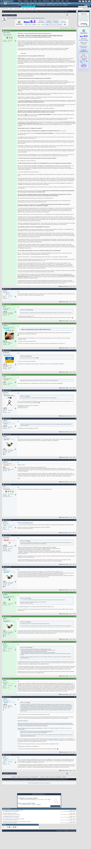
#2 (75, 288)
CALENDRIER (58, 777)
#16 (75, 616)
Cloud (22, 3)
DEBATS (47, 777)
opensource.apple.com (23, 720)
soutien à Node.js (29, 42)
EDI (45, 3)
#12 (75, 519)
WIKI (58, 5)
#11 (75, 484)
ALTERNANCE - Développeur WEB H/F (28, 798)
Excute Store (24, 407)
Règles (34, 8)
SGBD (56, 3)
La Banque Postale (25, 804)
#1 (75, 30)
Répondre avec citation (63, 286)
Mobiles (64, 3)
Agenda (27, 8)
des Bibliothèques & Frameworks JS (57, 343)
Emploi (52, 1)
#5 (75, 350)
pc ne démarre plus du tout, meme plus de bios (13, 810)
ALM (28, 3)
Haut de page (72, 830)
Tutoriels (26, 1)
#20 (75, 754)
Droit (62, 1)
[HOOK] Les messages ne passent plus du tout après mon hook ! (17, 821)
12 (71, 286)
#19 (75, 696)
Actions (10, 8)
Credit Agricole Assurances (28, 799)
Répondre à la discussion (9, 15)
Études (58, 1)
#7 (75, 390)
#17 (75, 641)
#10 (75, 459)
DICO (61, 5)
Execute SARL (26, 406)
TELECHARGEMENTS (33, 777)
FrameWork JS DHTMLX (29, 343)
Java (36, 3)
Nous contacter (60, 830)
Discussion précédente (34, 783)
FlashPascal (36, 405)
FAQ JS (34, 341)
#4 (75, 323)
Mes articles (27, 405)
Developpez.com (66, 830)
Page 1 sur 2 (63, 14)
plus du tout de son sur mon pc (9, 813)
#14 (75, 566)
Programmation (50, 3)
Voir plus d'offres (55, 806)
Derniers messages (4, 8)
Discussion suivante (45, 783)
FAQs (24, 777)
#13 (75, 535)
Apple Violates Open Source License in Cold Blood (29, 728)
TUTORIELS (20, 5)
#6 (75, 374)
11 (75, 532)
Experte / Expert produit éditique (26, 803)
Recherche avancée (86, 8)
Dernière (73, 14)
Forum (5, 11)
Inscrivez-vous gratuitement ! (28, 6)
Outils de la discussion (64, 28)
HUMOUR (65, 5)
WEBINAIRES (29, 5)
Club (67, 1)
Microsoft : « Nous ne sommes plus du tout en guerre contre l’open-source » (28, 18)
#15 (75, 592)
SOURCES (49, 5)
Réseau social (17, 8)
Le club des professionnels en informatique (18, 11)
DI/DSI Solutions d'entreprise (13, 3)
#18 (75, 678)
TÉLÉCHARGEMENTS (41, 5)
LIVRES (34, 5)
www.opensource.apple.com (46, 731)
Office (59, 3)
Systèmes (69, 3)
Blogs (35, 1)
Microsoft (32, 3)
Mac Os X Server (53, 739)
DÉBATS (53, 5)
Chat (39, 1)
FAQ (31, 1)
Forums (20, 1)
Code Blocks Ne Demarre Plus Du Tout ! (11, 816)
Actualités (31, 11)
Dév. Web (41, 3)
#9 (75, 434)
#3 (75, 304)
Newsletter (45, 1)
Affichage (72, 28)
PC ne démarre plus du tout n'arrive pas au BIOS (13, 819)
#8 (75, 418)
